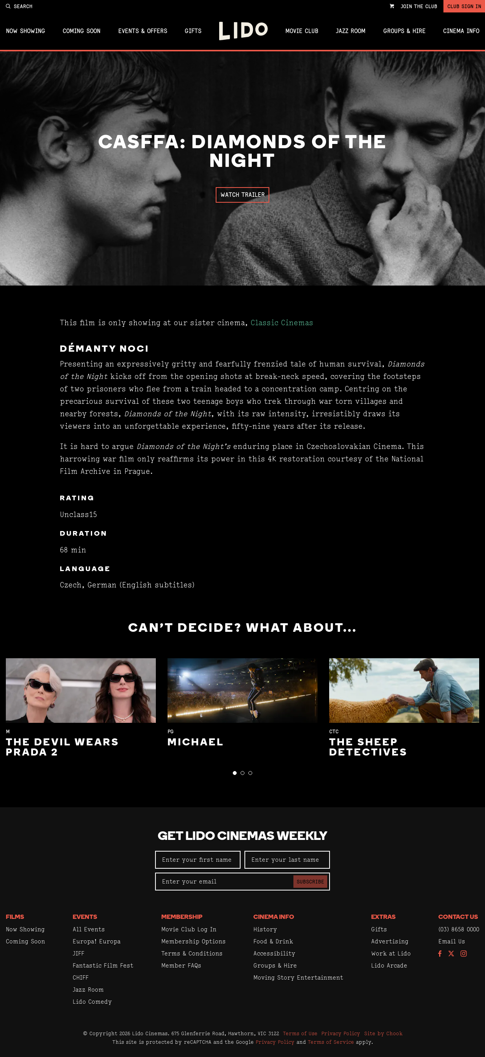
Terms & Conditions (192, 953)
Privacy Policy (340, 1033)
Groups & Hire (404, 31)
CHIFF (81, 977)
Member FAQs (181, 965)
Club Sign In (464, 6)
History (265, 929)
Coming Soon (81, 31)
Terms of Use (300, 1033)
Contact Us (458, 917)
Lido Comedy (92, 1001)
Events (85, 917)
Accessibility (274, 953)
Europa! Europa (96, 941)
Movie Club (301, 31)
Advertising (389, 941)
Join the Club (419, 6)
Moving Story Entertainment (298, 977)
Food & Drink (273, 941)
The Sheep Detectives (368, 748)
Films (15, 917)
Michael (195, 743)
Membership (181, 917)
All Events (89, 929)
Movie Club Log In (188, 929)
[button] (235, 773)
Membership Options (193, 941)
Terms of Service (331, 1042)
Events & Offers (142, 31)
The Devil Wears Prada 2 (62, 748)
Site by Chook (383, 1033)
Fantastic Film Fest (103, 965)
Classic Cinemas (282, 322)
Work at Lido (391, 953)
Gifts (193, 31)
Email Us (451, 941)
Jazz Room (350, 31)
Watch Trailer (242, 194)
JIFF (78, 953)
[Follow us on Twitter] (451, 954)
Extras (383, 917)
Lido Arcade (389, 965)
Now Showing (25, 31)
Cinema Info (461, 31)
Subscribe (310, 881)
